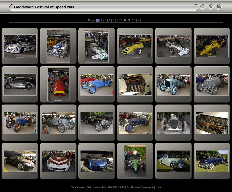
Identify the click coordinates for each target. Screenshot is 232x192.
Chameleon (147, 187)
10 (133, 20)
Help (158, 187)
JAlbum (133, 187)
